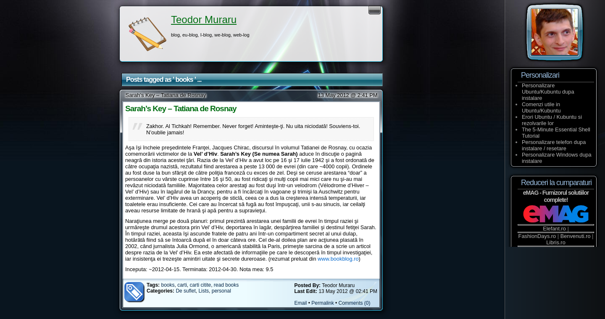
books (167, 285)
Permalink (322, 303)
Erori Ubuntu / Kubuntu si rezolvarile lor (552, 120)
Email (300, 303)
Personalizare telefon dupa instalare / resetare (554, 145)
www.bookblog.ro (338, 259)
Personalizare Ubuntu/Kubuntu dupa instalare (548, 91)
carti (182, 285)
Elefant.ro (554, 228)
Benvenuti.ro (575, 236)
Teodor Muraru (204, 19)
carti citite (200, 285)
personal (221, 291)
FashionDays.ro (537, 236)
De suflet (185, 291)
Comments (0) (355, 303)
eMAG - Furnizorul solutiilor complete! (556, 196)
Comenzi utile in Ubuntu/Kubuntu (541, 107)
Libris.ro (556, 242)
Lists (203, 291)
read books (226, 285)
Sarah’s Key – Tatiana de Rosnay (166, 95)
